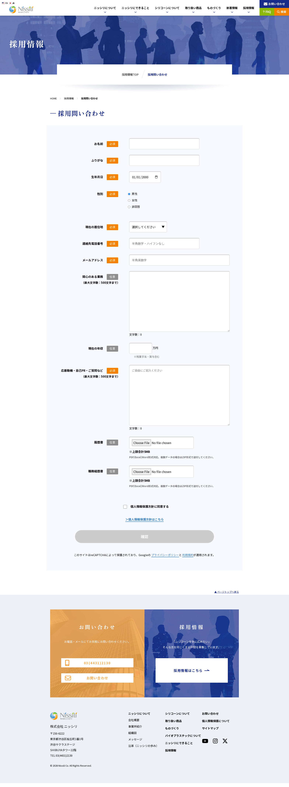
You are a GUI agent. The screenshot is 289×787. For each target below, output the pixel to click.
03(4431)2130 (88, 664)
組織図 (132, 737)
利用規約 (187, 556)
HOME (53, 98)
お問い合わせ (86, 681)
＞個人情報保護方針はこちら (144, 519)
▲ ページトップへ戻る (226, 592)
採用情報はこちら (192, 672)
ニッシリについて (105, 8)
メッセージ (135, 743)
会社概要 (133, 724)
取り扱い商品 (193, 8)
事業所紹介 (135, 730)
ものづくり (214, 8)
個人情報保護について (216, 725)
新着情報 (232, 8)
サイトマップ (210, 732)
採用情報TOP (130, 74)
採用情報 (248, 8)
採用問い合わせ (157, 74)
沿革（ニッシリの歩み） (143, 749)
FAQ (267, 12)
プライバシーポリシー (165, 556)
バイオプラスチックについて (183, 739)
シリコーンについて (167, 8)
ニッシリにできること (135, 8)
